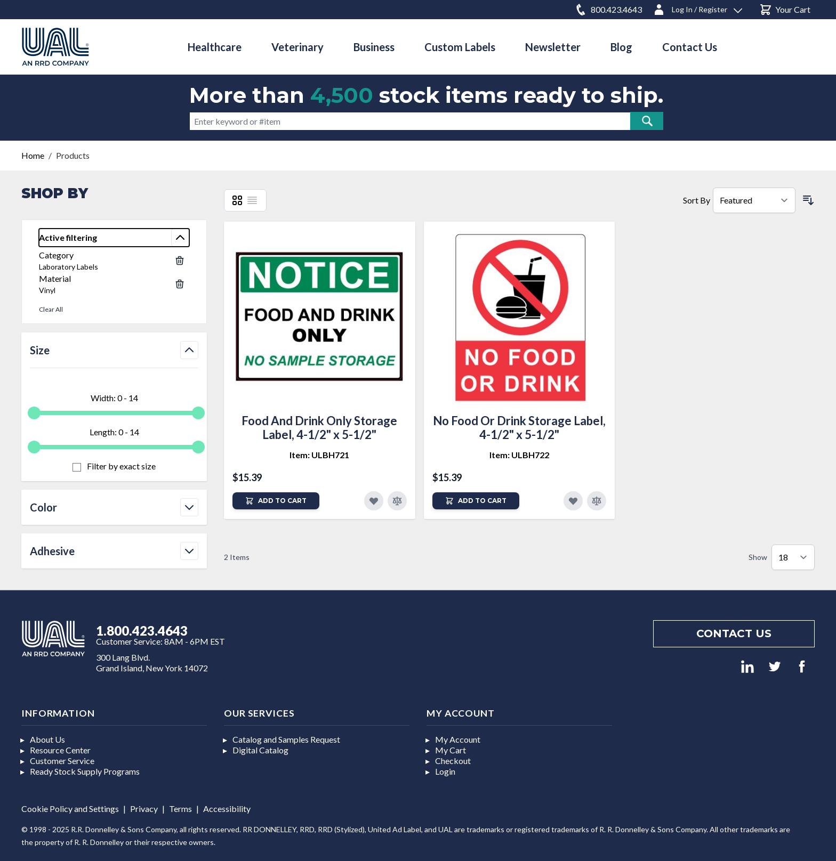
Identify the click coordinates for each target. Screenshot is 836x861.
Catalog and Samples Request (286, 739)
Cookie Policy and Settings (70, 808)
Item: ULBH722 (519, 455)
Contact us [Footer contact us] (733, 633)
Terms (180, 808)
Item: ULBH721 (319, 455)
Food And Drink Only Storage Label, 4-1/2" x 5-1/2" (319, 427)
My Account (457, 739)
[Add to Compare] (397, 500)
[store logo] (55, 46)
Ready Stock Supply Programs (85, 771)
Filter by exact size (120, 466)
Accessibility (227, 808)
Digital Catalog (260, 750)
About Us (47, 739)
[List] (252, 200)
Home (32, 155)
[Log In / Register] (697, 7)
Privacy (144, 808)
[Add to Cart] (275, 500)
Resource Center (60, 750)
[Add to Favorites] (373, 500)
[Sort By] (754, 200)
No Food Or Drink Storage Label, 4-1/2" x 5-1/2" (519, 427)
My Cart (450, 750)
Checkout (453, 761)
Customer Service (62, 761)
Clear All (51, 309)
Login (445, 771)
